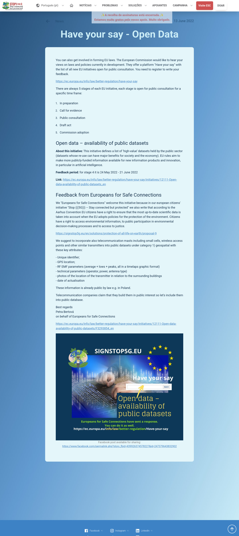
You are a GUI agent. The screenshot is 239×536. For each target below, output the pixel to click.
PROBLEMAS (110, 5)
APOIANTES (159, 5)
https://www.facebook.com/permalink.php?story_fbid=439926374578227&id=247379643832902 (119, 446)
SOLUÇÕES (135, 5)
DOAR (220, 5)
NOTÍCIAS (85, 5)
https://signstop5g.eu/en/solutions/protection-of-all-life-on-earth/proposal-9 (106, 233)
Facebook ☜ (93, 531)
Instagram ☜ (119, 531)
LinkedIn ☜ (144, 531)
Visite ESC (205, 5)
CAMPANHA (180, 5)
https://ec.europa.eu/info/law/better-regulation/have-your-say (96, 81)
